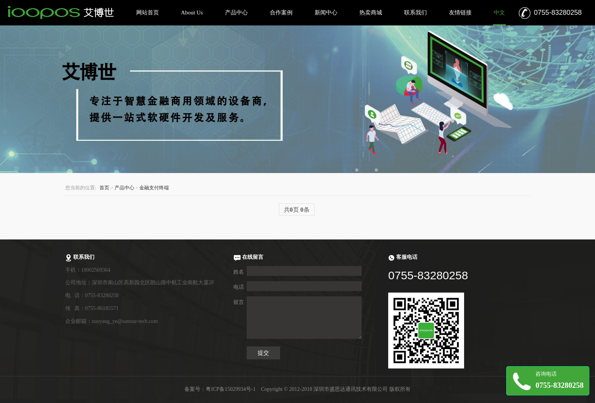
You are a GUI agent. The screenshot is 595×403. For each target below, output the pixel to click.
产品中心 (236, 12)
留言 (238, 302)
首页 (104, 187)
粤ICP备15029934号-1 (230, 389)
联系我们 (415, 12)
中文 (499, 12)
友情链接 (460, 12)
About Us (192, 12)
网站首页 (147, 12)
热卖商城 (370, 12)
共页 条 (297, 209)
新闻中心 (326, 12)
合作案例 (281, 12)
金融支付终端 (154, 187)
